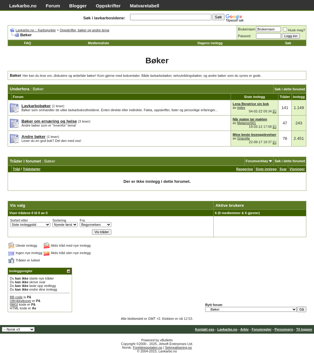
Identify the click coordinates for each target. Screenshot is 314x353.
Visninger (297, 169)
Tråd (16, 169)
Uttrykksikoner (20, 301)
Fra (82, 220)
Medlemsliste (98, 43)
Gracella (243, 138)
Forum (53, 5)
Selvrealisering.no (178, 347)
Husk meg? (294, 30)
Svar (283, 169)
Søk (288, 43)
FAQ (27, 43)
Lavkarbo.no (22, 5)
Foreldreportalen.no (147, 347)
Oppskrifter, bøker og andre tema (84, 30)
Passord (244, 36)
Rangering (244, 169)
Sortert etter (19, 220)
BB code (16, 297)
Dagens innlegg (210, 43)
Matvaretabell (144, 5)
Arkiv (244, 329)
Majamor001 (246, 123)
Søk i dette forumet (289, 89)
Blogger (78, 5)
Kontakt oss (204, 329)
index (241, 107)
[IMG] (14, 304)
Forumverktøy (257, 161)
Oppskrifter (108, 5)
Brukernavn (246, 29)
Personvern (283, 329)
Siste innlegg (266, 169)
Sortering (59, 220)
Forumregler (262, 329)
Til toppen (304, 329)
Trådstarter (31, 169)
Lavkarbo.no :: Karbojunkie (36, 30)
